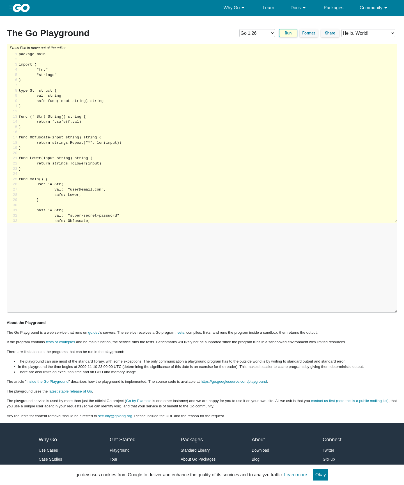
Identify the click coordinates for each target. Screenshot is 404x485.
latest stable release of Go (70, 391)
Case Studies (50, 459)
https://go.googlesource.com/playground (234, 381)
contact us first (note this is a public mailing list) (349, 401)
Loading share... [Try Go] (208, 137)
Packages (333, 7)
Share (330, 33)
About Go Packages (198, 459)
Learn (268, 7)
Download (260, 450)
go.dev (94, 332)
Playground (120, 450)
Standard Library (195, 450)
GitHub (329, 459)
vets (180, 332)
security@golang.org (115, 416)
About (258, 439)
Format (308, 33)
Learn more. (296, 474)
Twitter (328, 450)
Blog (256, 459)
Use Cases (48, 450)
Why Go (235, 7)
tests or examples (60, 342)
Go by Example (139, 401)
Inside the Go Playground (47, 381)
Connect (332, 439)
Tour (113, 459)
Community (374, 7)
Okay (320, 474)
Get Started (123, 439)
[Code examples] (368, 33)
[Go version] (257, 33)
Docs (298, 7)
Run (288, 33)
